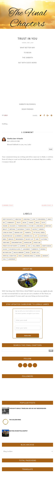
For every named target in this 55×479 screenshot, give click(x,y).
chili (4, 259)
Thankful (28, 232)
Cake (37, 239)
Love (33, 219)
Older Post (47, 205)
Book (24, 222)
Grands (41, 229)
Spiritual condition (9, 256)
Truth (19, 222)
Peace (37, 222)
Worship (45, 256)
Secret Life (35, 252)
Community (10, 222)
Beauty (5, 229)
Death (28, 229)
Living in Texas (7, 232)
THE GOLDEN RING (15, 420)
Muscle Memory (19, 252)
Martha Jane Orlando (15, 138)
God (29, 246)
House (5, 249)
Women (38, 256)
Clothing (44, 239)
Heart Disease (46, 246)
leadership (11, 259)
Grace (49, 219)
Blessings (21, 229)
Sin (4, 222)
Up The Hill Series (39, 232)
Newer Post (8, 205)
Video (20, 256)
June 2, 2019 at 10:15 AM (13, 141)
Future (31, 226)
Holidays (13, 226)
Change (31, 222)
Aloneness (18, 236)
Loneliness (39, 226)
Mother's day (7, 252)
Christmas (26, 219)
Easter (34, 229)
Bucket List (29, 239)
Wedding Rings (29, 256)
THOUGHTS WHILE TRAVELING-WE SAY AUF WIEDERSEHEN (27, 408)
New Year (48, 226)
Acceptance (43, 236)
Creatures (6, 242)
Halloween (36, 246)
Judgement (26, 249)
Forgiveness (41, 219)
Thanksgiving (22, 226)
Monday (43, 249)
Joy (36, 236)
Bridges (11, 239)
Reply (50, 149)
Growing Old (28, 236)
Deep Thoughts (8, 219)
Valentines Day (8, 236)
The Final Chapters (27, 18)
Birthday (12, 229)
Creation (18, 219)
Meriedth (35, 249)
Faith (43, 222)
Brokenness (20, 239)
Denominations (17, 242)
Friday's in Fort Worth (10, 246)
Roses (28, 252)
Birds (4, 239)
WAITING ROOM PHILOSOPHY (18, 431)
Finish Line (37, 242)
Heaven (5, 226)
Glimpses (22, 246)
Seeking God (19, 232)
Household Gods (14, 249)
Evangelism (27, 242)
